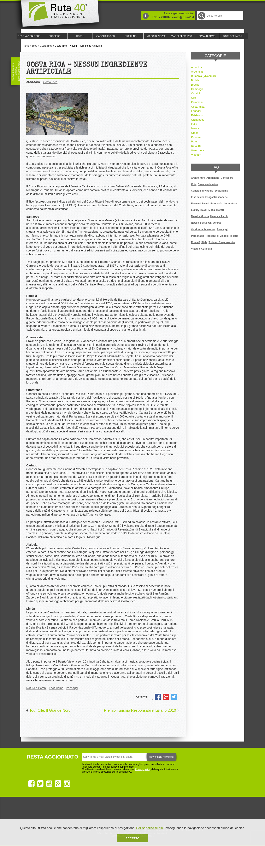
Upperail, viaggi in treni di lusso (155, 811)
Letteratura (230, 203)
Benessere (227, 177)
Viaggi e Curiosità (201, 248)
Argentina (197, 71)
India (194, 124)
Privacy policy (142, 769)
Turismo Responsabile (221, 242)
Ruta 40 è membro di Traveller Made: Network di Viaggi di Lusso (85, 811)
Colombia (197, 102)
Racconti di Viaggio (217, 235)
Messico (196, 128)
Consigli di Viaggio (202, 190)
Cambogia (197, 89)
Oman (195, 132)
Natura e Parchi (36, 688)
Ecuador (196, 111)
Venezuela (197, 150)
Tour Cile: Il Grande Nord (50, 710)
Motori (220, 210)
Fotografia (217, 203)
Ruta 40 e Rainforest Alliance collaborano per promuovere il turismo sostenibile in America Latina (108, 811)
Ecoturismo (56, 688)
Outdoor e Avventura (203, 229)
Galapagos (197, 119)
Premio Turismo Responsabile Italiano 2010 (140, 710)
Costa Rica (46, 45)
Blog (34, 45)
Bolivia (195, 80)
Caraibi (195, 93)
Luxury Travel (199, 210)
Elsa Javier (197, 197)
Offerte (217, 222)
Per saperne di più (149, 828)
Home (26, 45)
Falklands (197, 115)
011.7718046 (161, 17)
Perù (194, 141)
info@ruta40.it (184, 17)
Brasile (195, 84)
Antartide (196, 67)
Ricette (234, 235)
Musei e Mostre (200, 216)
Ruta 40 (196, 146)
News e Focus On (201, 222)
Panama (196, 137)
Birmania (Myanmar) (203, 76)
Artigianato (212, 177)
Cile (193, 97)
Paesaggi (72, 688)
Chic (193, 184)
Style (204, 242)
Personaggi (198, 235)
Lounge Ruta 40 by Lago (178, 811)
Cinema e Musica (208, 184)
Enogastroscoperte (216, 197)
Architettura (198, 177)
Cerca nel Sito (201, 15)
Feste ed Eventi (200, 203)
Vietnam (196, 154)
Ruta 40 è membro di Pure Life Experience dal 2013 (131, 811)
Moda (211, 210)
